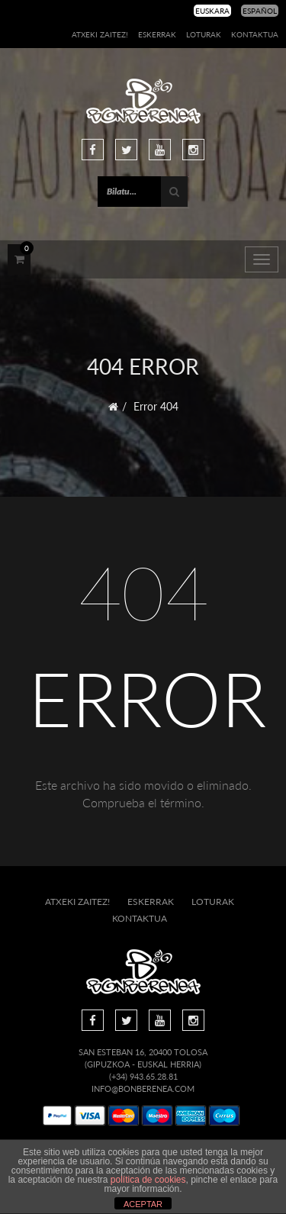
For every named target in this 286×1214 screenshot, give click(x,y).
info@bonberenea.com (143, 1088)
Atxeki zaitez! (100, 34)
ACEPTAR (143, 1204)
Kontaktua (254, 34)
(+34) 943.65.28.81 (143, 1076)
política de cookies (148, 1179)
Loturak (203, 34)
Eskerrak (157, 34)
